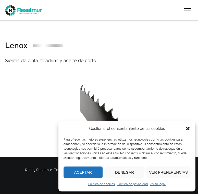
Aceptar (83, 172)
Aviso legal (158, 184)
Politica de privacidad (132, 184)
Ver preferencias (168, 172)
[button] (187, 128)
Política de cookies (101, 184)
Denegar (124, 172)
